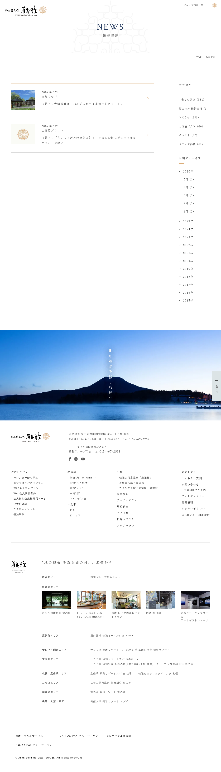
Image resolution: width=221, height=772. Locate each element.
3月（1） (189, 197)
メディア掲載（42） (191, 146)
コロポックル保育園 (118, 737)
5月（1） (189, 181)
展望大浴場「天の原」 (133, 485)
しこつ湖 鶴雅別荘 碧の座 (177, 666)
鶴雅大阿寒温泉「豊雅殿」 (135, 479)
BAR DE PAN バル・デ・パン (79, 737)
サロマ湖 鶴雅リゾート (104, 652)
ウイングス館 (78, 500)
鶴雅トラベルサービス (29, 737)
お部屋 (71, 474)
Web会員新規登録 (24, 495)
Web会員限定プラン (26, 490)
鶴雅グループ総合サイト (105, 579)
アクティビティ (127, 502)
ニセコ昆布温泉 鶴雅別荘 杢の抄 (110, 685)
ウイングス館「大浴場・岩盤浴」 (140, 490)
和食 (72, 512)
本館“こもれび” (79, 485)
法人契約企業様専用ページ (30, 500)
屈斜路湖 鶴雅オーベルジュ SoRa (111, 637)
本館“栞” (75, 495)
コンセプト (188, 474)
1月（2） (189, 213)
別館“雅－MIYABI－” (83, 479)
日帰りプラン (126, 521)
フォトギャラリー (193, 498)
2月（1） (189, 205)
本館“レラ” (76, 490)
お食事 (71, 506)
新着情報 (187, 504)
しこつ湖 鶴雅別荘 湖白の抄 (122, 666)
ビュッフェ (77, 517)
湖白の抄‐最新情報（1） (194, 109)
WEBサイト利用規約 (195, 517)
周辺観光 (123, 509)
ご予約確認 (20, 506)
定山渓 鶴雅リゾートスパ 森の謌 (110, 675)
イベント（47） (189, 137)
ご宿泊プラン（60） (192, 127)
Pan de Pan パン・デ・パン (34, 747)
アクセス (123, 515)
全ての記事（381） (193, 99)
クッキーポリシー (193, 511)
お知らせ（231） (189, 118)
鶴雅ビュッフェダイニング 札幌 (158, 675)
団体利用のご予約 (195, 492)
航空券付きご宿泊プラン (28, 485)
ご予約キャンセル (24, 511)
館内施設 (123, 496)
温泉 (120, 474)
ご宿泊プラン (20, 474)
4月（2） (189, 189)
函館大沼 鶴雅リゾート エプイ (109, 703)
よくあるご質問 (191, 480)
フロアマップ (126, 527)
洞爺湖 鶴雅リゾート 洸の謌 (108, 694)
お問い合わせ (190, 487)
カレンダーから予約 (25, 479)
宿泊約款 (19, 516)
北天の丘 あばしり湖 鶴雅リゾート (148, 652)
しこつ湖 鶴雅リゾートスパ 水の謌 (112, 661)
